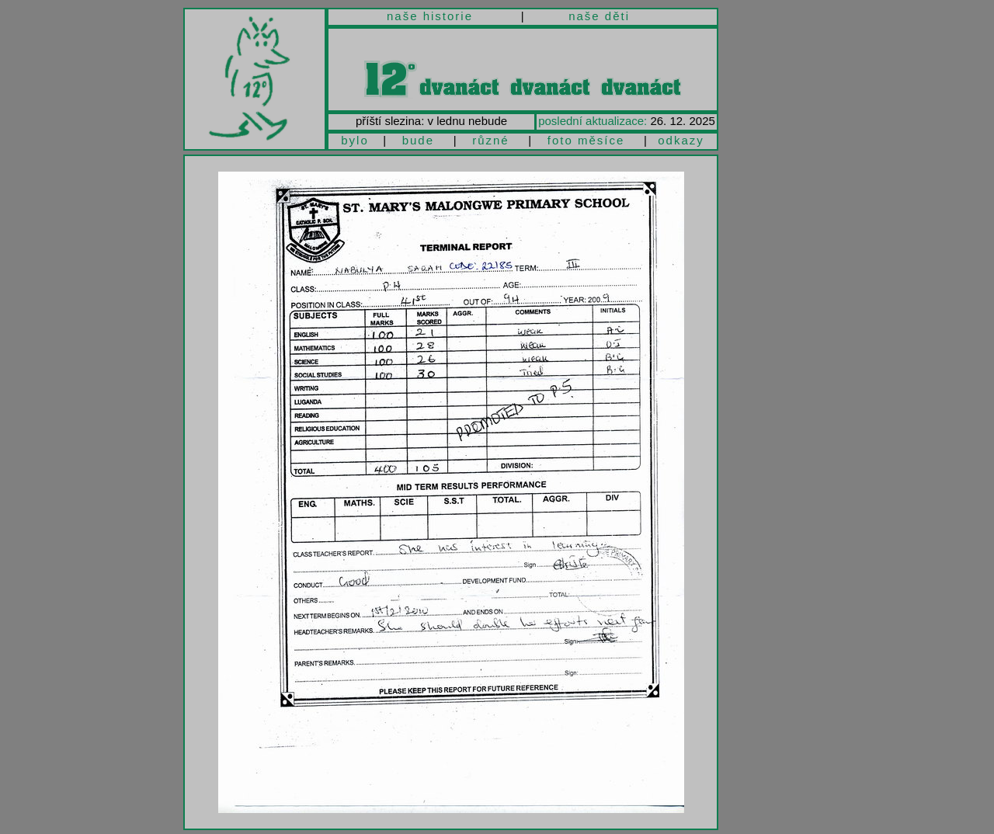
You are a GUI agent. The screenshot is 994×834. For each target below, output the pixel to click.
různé (490, 140)
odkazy (681, 140)
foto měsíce (586, 140)
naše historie (430, 16)
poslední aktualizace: (592, 120)
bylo (355, 140)
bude (418, 140)
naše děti (599, 16)
